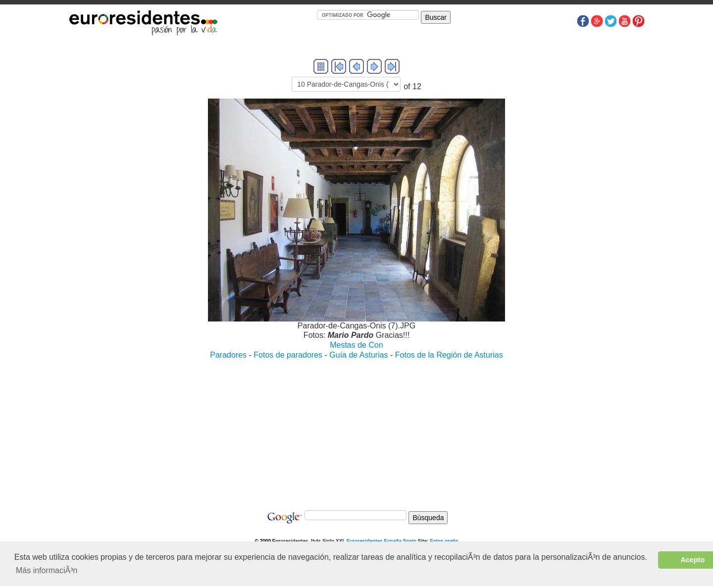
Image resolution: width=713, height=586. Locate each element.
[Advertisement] (356, 430)
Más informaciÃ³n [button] (46, 570)
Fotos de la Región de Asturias (449, 355)
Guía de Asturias (358, 355)
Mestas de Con (356, 345)
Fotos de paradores (288, 355)
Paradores (228, 355)
